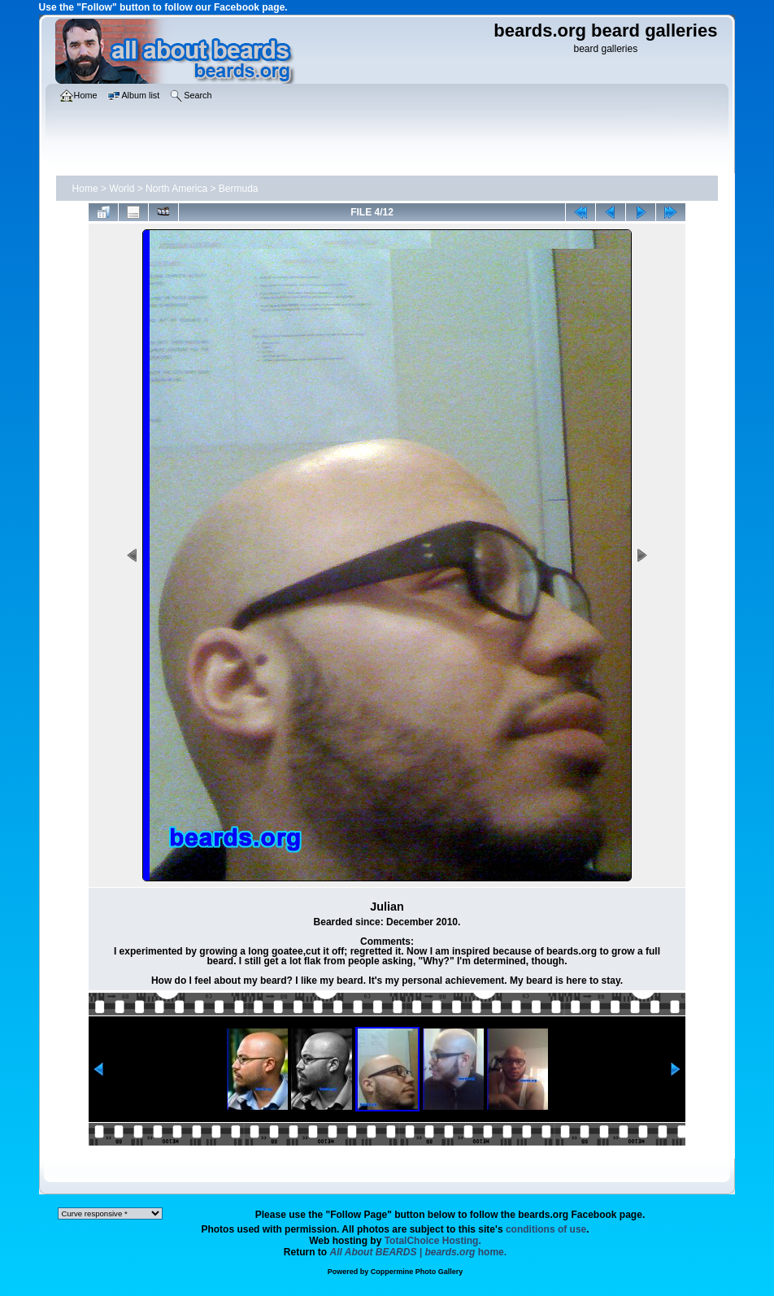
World (121, 188)
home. (418, 1252)
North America (176, 188)
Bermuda (239, 188)
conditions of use (546, 1229)
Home (85, 188)
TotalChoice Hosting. (433, 1240)
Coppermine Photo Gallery (417, 1272)
